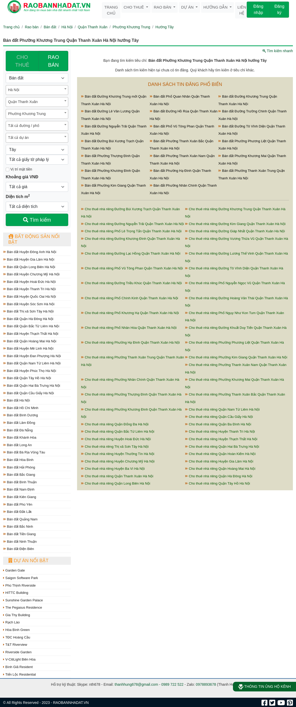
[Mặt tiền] (7, 169)
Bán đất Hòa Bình (18, 460)
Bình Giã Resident (18, 667)
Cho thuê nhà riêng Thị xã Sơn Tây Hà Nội (115, 446)
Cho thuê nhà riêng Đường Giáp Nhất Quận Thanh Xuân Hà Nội (235, 231)
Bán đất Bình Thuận (20, 482)
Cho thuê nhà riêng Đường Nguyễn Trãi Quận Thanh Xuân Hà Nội (132, 224)
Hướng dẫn (216, 7)
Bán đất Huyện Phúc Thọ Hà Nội (29, 371)
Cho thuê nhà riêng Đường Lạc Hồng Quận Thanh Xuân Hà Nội (130, 253)
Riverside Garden (17, 652)
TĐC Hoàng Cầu (16, 637)
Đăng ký (279, 9)
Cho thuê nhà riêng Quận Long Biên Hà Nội (115, 483)
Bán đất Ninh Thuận (20, 541)
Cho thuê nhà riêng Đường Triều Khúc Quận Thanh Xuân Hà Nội (131, 283)
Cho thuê (134, 7)
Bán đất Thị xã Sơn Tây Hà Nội (28, 311)
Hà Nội (67, 27)
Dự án (188, 7)
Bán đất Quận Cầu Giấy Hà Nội (28, 393)
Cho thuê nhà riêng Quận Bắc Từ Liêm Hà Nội (117, 431)
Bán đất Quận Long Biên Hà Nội (29, 267)
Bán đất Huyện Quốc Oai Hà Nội (29, 296)
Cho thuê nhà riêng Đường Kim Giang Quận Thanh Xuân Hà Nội (235, 224)
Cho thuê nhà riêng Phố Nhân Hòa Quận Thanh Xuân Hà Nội (128, 328)
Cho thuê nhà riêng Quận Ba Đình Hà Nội (218, 424)
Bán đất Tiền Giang (19, 534)
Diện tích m (18, 196)
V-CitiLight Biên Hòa (19, 659)
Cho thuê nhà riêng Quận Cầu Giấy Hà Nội (219, 417)
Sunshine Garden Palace (23, 600)
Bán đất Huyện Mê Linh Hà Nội (28, 348)
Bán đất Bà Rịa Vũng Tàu (24, 452)
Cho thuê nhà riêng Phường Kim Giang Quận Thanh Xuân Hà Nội (236, 357)
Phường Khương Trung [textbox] (27, 114)
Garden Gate (14, 570)
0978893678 (206, 684)
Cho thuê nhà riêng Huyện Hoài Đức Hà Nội (116, 439)
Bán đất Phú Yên (17, 504)
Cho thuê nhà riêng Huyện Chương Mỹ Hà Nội (117, 461)
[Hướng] (37, 150)
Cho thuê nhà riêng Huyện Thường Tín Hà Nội (117, 454)
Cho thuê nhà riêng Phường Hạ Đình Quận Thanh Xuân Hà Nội (130, 342)
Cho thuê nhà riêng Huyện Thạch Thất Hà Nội (221, 439)
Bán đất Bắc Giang (19, 475)
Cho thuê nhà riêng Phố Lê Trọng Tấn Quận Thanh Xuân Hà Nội (131, 231)
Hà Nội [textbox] (13, 90)
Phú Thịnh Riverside (19, 585)
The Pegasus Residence (22, 607)
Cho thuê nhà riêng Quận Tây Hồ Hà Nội (217, 483)
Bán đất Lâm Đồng (19, 423)
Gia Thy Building (16, 615)
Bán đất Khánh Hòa (19, 437)
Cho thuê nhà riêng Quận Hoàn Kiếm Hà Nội (220, 454)
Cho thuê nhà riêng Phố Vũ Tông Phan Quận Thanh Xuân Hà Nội (132, 268)
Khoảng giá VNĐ (22, 177)
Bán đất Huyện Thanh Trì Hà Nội (29, 289)
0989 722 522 (172, 684)
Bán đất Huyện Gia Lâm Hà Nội (28, 259)
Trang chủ (111, 10)
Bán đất (50, 27)
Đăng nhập (258, 9)
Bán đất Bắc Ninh (18, 526)
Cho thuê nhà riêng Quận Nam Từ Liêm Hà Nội (222, 409)
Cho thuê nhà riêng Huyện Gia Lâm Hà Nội (219, 461)
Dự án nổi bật (28, 560)
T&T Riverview (15, 645)
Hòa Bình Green (16, 630)
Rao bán (163, 7)
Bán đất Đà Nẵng (18, 430)
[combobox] (37, 90)
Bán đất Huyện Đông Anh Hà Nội (29, 252)
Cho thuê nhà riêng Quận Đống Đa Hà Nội (114, 424)
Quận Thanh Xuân (92, 27)
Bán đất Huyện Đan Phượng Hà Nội (32, 356)
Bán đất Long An (17, 445)
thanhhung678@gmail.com (136, 684)
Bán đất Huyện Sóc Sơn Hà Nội (28, 304)
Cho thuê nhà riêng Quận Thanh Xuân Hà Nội (117, 476)
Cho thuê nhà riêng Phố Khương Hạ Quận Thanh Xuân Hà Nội (130, 313)
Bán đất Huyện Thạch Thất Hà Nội (30, 334)
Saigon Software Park (20, 578)
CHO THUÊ (22, 61)
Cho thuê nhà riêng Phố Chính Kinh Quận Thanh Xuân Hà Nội (129, 298)
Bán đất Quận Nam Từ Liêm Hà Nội (32, 363)
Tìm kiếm (37, 220)
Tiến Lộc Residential (19, 674)
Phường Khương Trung (131, 27)
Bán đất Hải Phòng (19, 467)
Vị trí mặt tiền (19, 169)
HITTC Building (15, 593)
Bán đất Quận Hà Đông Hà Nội (28, 319)
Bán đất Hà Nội (16, 400)
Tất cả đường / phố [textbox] (23, 126)
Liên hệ (241, 10)
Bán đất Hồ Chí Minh (20, 408)
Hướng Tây (164, 27)
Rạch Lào (11, 622)
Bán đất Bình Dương (20, 415)
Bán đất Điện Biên (18, 549)
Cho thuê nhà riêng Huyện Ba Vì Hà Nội (113, 469)
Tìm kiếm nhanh (278, 51)
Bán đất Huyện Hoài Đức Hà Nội (29, 282)
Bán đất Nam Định (19, 489)
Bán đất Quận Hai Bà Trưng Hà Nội (31, 386)
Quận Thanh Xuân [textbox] (23, 102)
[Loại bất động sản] (37, 78)
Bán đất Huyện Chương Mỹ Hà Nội (31, 274)
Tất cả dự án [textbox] (18, 137)
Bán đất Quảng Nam (20, 519)
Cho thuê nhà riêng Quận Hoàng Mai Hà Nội (220, 469)
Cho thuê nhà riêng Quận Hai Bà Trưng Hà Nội (222, 446)
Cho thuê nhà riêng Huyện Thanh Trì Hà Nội (220, 431)
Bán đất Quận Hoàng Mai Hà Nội (29, 341)
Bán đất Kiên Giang (19, 497)
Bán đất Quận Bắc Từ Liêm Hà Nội (31, 326)
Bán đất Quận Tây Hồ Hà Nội (27, 378)
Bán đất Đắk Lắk (17, 512)
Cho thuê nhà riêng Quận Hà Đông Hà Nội (218, 476)
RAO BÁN (53, 61)
